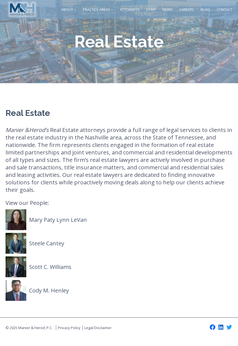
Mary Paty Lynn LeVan (58, 219)
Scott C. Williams (50, 267)
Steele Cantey (46, 243)
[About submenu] (75, 9)
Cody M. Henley (49, 290)
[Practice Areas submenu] (112, 9)
